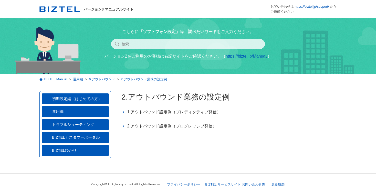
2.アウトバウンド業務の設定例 (144, 79)
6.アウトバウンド (102, 79)
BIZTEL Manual (55, 79)
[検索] (188, 44)
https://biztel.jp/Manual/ (247, 56)
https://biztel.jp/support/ (312, 6)
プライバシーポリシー (183, 184)
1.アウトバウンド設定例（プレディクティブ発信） (174, 112)
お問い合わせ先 (253, 184)
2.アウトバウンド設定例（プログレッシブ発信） (171, 126)
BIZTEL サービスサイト (223, 184)
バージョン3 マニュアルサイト (86, 9)
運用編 (78, 79)
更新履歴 (278, 184)
